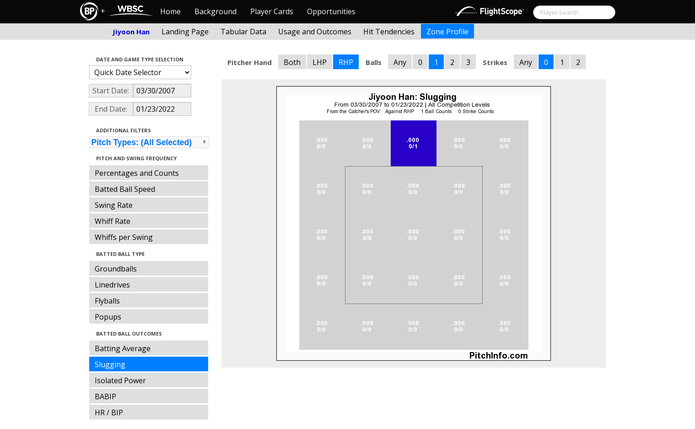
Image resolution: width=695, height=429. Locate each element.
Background (215, 11)
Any (399, 62)
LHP (319, 62)
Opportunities (331, 11)
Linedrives (112, 285)
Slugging (110, 364)
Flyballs (107, 301)
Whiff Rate (112, 221)
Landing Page (185, 32)
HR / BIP (109, 412)
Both (292, 62)
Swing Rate (114, 205)
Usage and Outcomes (314, 32)
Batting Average (123, 348)
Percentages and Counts (137, 173)
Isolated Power (120, 380)
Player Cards (271, 11)
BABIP (105, 396)
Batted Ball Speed (125, 189)
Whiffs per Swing (124, 237)
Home (170, 11)
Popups (108, 317)
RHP (346, 62)
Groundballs (116, 269)
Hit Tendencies (389, 32)
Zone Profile (447, 32)
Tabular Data (243, 32)
